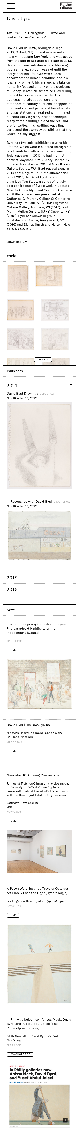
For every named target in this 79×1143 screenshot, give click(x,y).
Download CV (17, 242)
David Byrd (42, 733)
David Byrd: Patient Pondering (31, 787)
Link (13, 650)
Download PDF (20, 1054)
